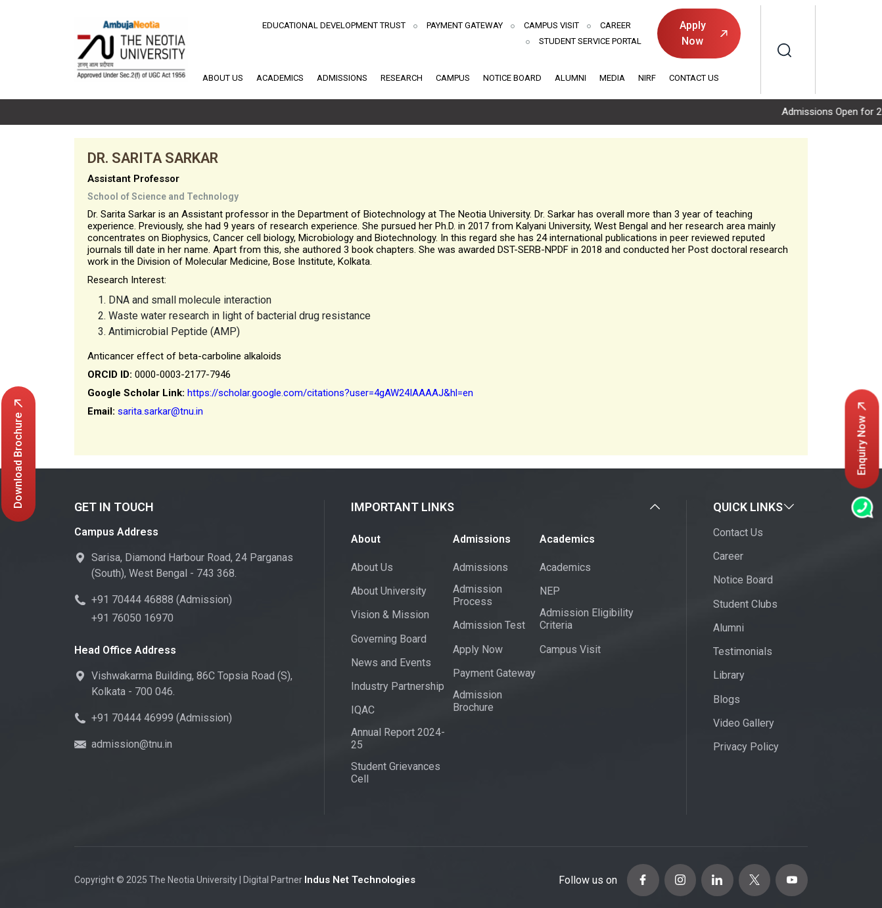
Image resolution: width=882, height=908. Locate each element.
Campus (453, 78)
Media (612, 78)
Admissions (342, 78)
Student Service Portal (590, 41)
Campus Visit (551, 25)
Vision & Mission (390, 616)
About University (389, 591)
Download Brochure (18, 454)
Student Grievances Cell (395, 773)
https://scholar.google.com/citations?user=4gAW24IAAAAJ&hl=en (330, 393)
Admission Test (489, 626)
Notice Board (512, 78)
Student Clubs (745, 605)
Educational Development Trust (334, 25)
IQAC (363, 711)
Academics (280, 78)
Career (615, 25)
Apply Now (704, 33)
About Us (222, 78)
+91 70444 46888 (132, 601)
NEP (550, 591)
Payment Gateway (465, 25)
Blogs (726, 700)
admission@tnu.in (131, 745)
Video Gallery (743, 723)
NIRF (647, 78)
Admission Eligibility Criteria (587, 620)
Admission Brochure (477, 701)
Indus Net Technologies (356, 878)
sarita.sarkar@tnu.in (160, 412)
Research (402, 78)
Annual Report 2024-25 (398, 739)
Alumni (570, 78)
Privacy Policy (746, 747)
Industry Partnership (397, 687)
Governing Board (389, 639)
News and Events (391, 663)
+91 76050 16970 (132, 619)
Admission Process (477, 595)
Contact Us (694, 78)
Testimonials (742, 652)
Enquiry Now (862, 439)
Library (729, 676)
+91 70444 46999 (132, 719)
